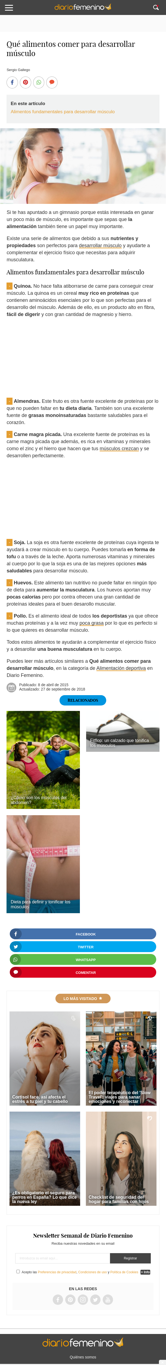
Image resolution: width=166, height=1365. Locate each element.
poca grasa (92, 623)
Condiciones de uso (92, 1272)
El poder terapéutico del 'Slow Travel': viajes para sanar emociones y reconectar (120, 1097)
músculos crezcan (119, 448)
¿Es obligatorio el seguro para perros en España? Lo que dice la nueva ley (44, 1197)
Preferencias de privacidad (57, 1272)
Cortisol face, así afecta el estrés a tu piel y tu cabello (40, 1099)
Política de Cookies (124, 1272)
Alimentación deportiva (121, 668)
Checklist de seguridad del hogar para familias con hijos (119, 1199)
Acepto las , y (80, 1272)
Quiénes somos (83, 1357)
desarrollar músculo (100, 245)
